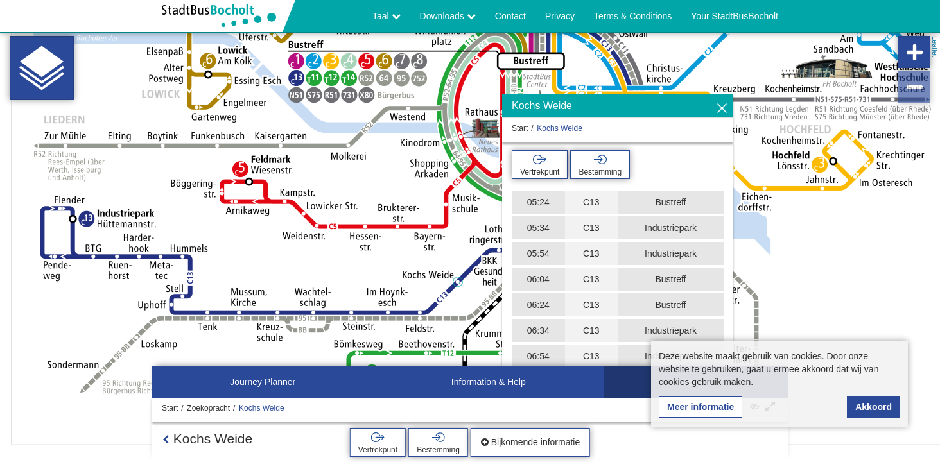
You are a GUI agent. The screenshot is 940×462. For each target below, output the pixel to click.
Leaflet (935, 46)
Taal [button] (386, 16)
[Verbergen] (722, 108)
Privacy (560, 16)
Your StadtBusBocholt (734, 16)
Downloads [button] (448, 16)
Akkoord (873, 407)
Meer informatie (700, 407)
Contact (510, 16)
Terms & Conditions (633, 16)
